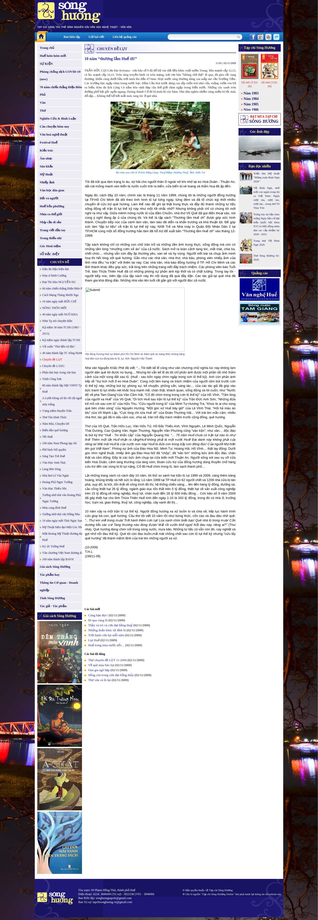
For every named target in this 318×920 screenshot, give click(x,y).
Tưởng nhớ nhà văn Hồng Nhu (61, 514)
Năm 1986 (251, 110)
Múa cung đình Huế (54, 507)
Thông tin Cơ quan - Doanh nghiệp (59, 586)
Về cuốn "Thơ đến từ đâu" (58, 346)
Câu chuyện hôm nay (54, 126)
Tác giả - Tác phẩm (53, 606)
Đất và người (49, 198)
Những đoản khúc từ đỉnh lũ (107, 630)
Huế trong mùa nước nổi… (106, 645)
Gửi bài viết (96, 37)
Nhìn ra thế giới (51, 214)
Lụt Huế (94, 640)
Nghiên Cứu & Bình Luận (58, 118)
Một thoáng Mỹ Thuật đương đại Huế (62, 537)
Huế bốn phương (52, 206)
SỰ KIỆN (46, 64)
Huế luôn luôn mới (53, 56)
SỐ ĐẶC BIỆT (50, 254)
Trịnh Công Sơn (52, 379)
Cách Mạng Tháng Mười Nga (60, 295)
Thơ (43, 110)
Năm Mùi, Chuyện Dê (55, 423)
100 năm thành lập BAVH (58, 559)
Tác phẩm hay (50, 574)
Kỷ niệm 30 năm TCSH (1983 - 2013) (61, 330)
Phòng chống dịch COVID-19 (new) (60, 75)
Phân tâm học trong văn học (59, 372)
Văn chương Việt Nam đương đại (63, 553)
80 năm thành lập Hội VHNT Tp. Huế (62, 388)
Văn (42, 102)
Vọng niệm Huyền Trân (57, 411)
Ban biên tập (72, 37)
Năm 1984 (251, 99)
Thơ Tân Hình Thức (54, 417)
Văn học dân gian (52, 190)
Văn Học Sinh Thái (54, 462)
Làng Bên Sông (51, 469)
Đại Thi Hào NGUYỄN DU (59, 282)
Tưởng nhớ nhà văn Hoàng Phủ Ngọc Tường (61, 498)
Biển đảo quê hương (55, 430)
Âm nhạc (46, 158)
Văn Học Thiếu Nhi (54, 488)
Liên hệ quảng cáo (124, 37)
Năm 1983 (251, 93)
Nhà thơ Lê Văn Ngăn (55, 475)
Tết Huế (47, 436)
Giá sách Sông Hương (55, 566)
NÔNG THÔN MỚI (54, 308)
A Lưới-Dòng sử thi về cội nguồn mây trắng (63, 401)
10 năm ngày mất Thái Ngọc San (62, 520)
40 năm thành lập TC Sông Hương (63, 353)
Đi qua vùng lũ (98, 620)
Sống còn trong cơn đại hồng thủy (111, 675)
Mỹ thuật (46, 174)
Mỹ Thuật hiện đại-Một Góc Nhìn (63, 527)
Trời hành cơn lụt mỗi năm (106, 635)
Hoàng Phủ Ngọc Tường (57, 482)
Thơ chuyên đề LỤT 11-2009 (107, 660)
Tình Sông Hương (52, 598)
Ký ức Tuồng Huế (53, 546)
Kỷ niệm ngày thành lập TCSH (61, 340)
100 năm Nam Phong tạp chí (59, 443)
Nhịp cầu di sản (50, 222)
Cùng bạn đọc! (98, 615)
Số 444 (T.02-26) (269, 84)
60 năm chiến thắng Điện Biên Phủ (63, 288)
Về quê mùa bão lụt (101, 665)
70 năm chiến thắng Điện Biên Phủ (61, 90)
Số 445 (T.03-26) (249, 84)
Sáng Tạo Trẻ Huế (53, 456)
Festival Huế (48, 142)
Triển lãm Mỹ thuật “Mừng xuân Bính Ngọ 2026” (266, 177)
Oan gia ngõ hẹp (99, 670)
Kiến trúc (46, 150)
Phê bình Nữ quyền (54, 449)
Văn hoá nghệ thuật (53, 134)
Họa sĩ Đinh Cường (54, 275)
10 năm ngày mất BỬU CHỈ (59, 301)
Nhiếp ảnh (47, 182)
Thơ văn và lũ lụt (99, 680)
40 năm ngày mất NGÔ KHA (60, 314)
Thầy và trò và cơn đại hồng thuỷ (110, 625)
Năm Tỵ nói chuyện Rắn (57, 321)
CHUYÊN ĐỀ (59, 262)
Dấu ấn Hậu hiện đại (55, 269)
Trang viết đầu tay (53, 230)
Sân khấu (46, 166)
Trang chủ (47, 48)
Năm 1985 (251, 104)
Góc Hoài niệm (50, 246)
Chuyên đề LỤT (52, 359)
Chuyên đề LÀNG (53, 366)
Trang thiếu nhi (51, 238)
